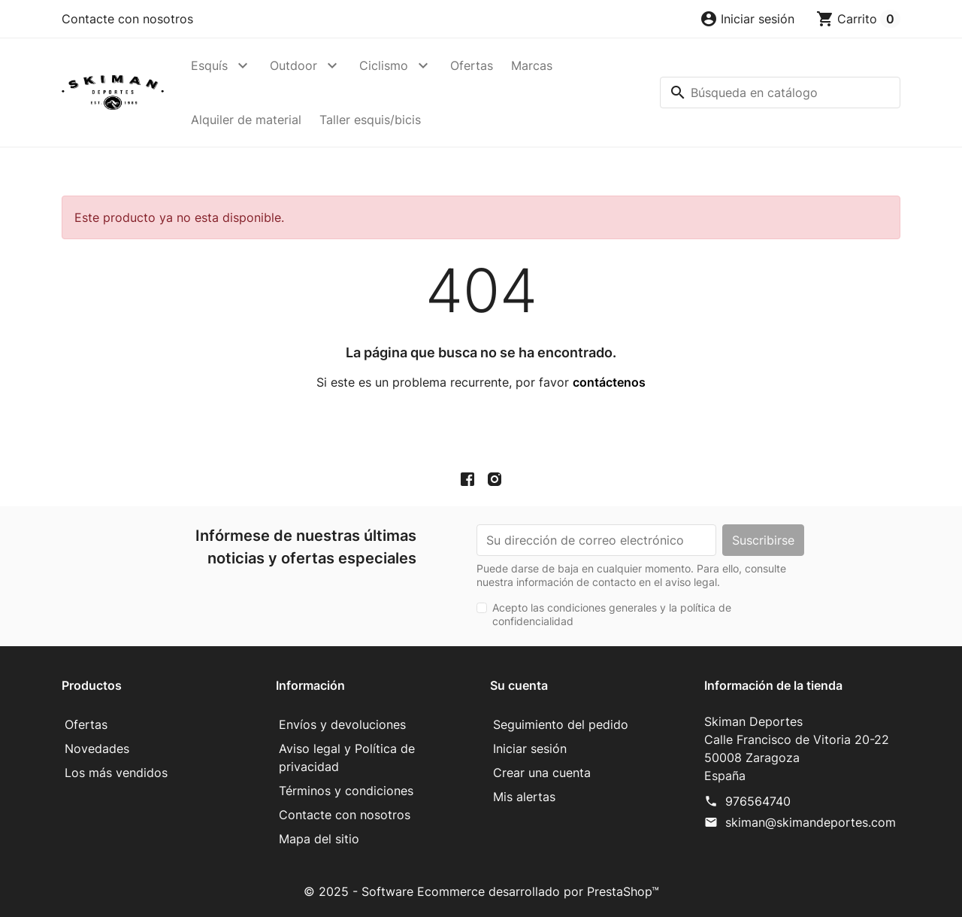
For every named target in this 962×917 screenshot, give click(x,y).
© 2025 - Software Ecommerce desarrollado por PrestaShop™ (481, 891)
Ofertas (471, 65)
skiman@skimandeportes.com (810, 822)
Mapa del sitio (319, 838)
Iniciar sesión (530, 748)
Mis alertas (524, 796)
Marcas (531, 65)
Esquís (209, 65)
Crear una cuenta (542, 772)
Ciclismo (383, 65)
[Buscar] (780, 92)
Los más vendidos (116, 772)
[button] (747, 19)
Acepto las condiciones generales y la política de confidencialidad (611, 614)
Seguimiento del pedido (560, 724)
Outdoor (293, 65)
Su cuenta (519, 685)
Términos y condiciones (346, 790)
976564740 (758, 801)
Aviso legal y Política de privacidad (347, 757)
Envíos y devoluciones (342, 724)
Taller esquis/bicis (370, 119)
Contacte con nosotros (127, 18)
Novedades (97, 748)
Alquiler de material (246, 119)
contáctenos (609, 382)
